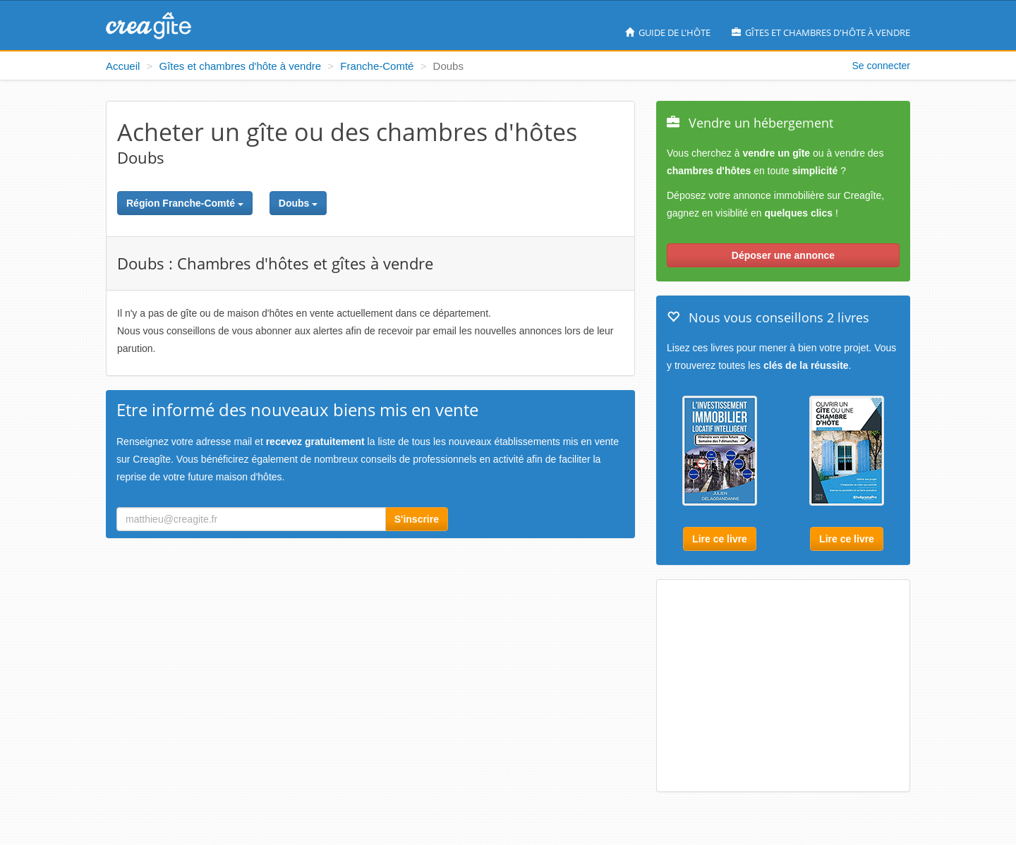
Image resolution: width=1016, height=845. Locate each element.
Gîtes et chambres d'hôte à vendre (821, 32)
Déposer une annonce (783, 255)
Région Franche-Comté (184, 203)
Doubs (298, 203)
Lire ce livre (719, 539)
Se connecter (881, 65)
